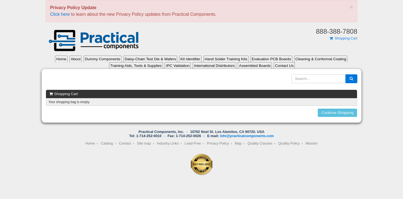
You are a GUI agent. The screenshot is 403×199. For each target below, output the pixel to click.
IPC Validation (178, 66)
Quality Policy (289, 143)
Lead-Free (193, 143)
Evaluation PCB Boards (271, 59)
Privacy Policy (218, 143)
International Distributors (214, 66)
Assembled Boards (255, 66)
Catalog (107, 143)
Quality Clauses (259, 143)
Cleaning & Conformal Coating (320, 59)
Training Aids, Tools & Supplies (136, 66)
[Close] (351, 7)
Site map (144, 143)
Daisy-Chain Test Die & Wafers (150, 59)
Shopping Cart (343, 38)
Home (61, 59)
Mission (311, 143)
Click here (60, 14)
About (76, 59)
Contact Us (284, 66)
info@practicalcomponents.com (247, 136)
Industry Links (168, 143)
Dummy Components (102, 59)
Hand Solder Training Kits (226, 59)
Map (238, 143)
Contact (125, 143)
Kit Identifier (190, 59)
